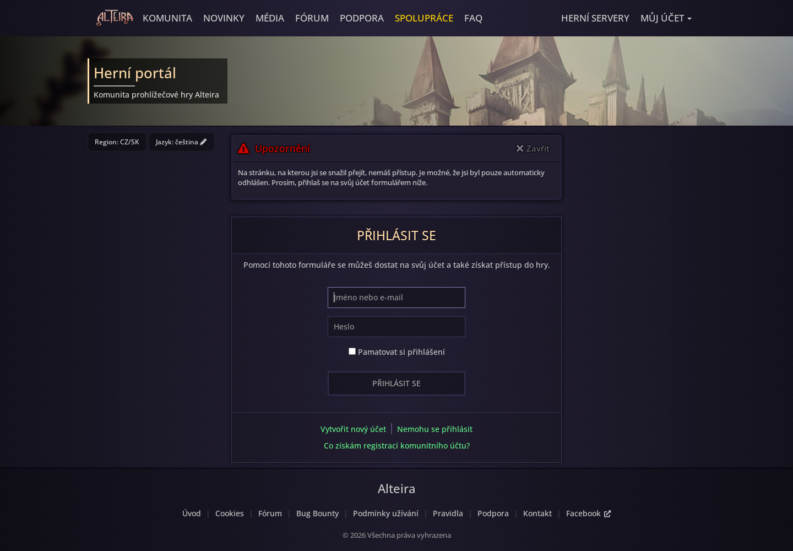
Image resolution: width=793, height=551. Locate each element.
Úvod (191, 513)
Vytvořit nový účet (353, 429)
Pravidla (448, 513)
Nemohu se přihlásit (434, 429)
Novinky (224, 18)
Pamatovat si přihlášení (397, 352)
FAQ (473, 18)
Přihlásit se (396, 383)
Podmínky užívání (386, 513)
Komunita (167, 18)
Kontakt (537, 513)
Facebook (588, 513)
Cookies (229, 513)
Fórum (312, 18)
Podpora (362, 18)
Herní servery (595, 18)
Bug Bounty (317, 513)
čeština (191, 142)
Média (270, 18)
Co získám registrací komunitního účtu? (397, 445)
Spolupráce (424, 18)
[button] (666, 18)
